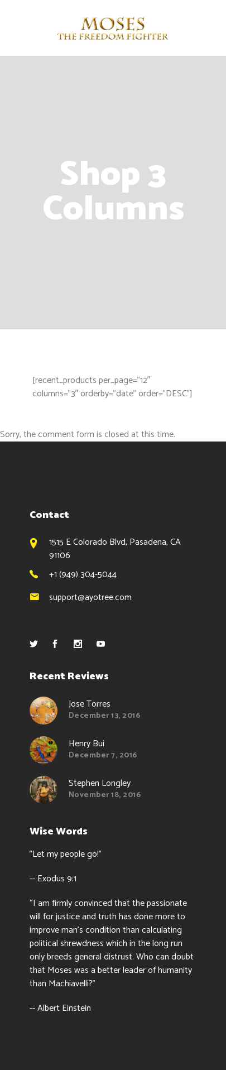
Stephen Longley (100, 783)
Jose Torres (89, 704)
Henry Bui (86, 743)
